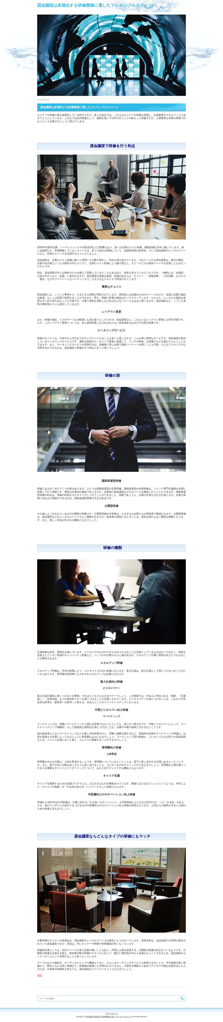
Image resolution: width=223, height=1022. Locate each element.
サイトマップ (111, 1013)
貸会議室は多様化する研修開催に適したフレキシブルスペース (94, 5)
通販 (39, 975)
